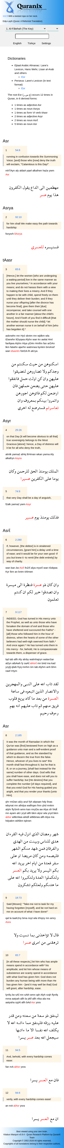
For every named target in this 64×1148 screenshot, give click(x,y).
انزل (27, 834)
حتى (44, 385)
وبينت (33, 841)
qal (7, 918)
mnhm (26, 666)
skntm (29, 335)
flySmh (16, 809)
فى (21, 691)
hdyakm (10, 820)
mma (8, 998)
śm (32, 666)
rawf (8, 670)
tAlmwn (29, 571)
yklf (30, 998)
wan (35, 339)
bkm (34, 813)
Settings (46, 43)
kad (53, 663)
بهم (12, 705)
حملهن (23, 385)
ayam (13, 813)
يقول (26, 187)
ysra (38, 1002)
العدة (39, 877)
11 (6, 1050)
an (16, 571)
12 (6, 1092)
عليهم (25, 705)
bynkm (42, 347)
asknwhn (10, 335)
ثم (40, 705)
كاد (27, 698)
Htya (25, 343)
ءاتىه (19, 1022)
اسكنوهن (51, 364)
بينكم (41, 400)
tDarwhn (10, 339)
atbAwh (16, 663)
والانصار (51, 691)
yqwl (29, 170)
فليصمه (52, 855)
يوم (49, 194)
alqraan (37, 801)
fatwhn (14, 347)
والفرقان (52, 848)
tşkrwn (27, 820)
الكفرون (15, 187)
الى (42, 187)
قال (56, 935)
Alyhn (29, 339)
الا (31, 1030)
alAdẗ (26, 817)
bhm (53, 666)
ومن (41, 855)
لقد (55, 684)
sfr (51, 809)
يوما (55, 478)
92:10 (18, 217)
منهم (46, 705)
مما (27, 1022)
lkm (7, 347)
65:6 (17, 269)
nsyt (30, 918)
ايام (34, 863)
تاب (48, 684)
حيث (32, 364)
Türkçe (31, 43)
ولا (44, 371)
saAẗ (27, 663)
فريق (55, 705)
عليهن (53, 378)
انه (17, 705)
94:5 (17, 1050)
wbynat (9, 805)
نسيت (23, 935)
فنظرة (27, 584)
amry (53, 918)
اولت (32, 378)
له (29, 407)
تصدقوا (46, 592)
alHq (24, 454)
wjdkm (42, 335)
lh (29, 350)
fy (22, 663)
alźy (20, 801)
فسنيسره (51, 247)
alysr (40, 813)
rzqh (49, 994)
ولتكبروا (27, 877)
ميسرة (11, 584)
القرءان (11, 834)
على (47, 478)
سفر (55, 863)
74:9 (17, 491)
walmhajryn (36, 659)
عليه (54, 1022)
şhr (7, 801)
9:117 (18, 612)
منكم (25, 848)
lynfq (8, 994)
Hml (50, 339)
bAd (44, 663)
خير (36, 592)
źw (17, 567)
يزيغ (20, 698)
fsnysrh (10, 233)
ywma (46, 454)
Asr (6, 726)
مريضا (26, 855)
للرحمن (22, 471)
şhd (44, 805)
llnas (49, 801)
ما (32, 698)
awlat (44, 339)
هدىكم (48, 884)
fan (45, 343)
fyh (31, 801)
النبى (27, 684)
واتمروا (52, 400)
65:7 (17, 955)
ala (44, 998)
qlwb (14, 666)
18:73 (18, 897)
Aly (52, 454)
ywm (51, 170)
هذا (55, 194)
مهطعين (52, 187)
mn (18, 335)
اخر (27, 863)
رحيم (44, 713)
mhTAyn (10, 170)
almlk (8, 454)
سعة (40, 1015)
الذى (35, 834)
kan (13, 567)
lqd (7, 659)
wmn (23, 809)
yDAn (31, 343)
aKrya (34, 350)
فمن (41, 848)
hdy (44, 801)
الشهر (16, 848)
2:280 (18, 539)
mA (12, 1066)
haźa (46, 170)
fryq (19, 666)
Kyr (7, 571)
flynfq (55, 994)
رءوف (54, 713)
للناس (44, 841)
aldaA (23, 170)
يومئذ (43, 471)
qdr (38, 994)
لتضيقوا (19, 371)
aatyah (16, 998)
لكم (43, 393)
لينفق (54, 1015)
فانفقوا (13, 378)
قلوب (13, 698)
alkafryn (10, 458)
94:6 (17, 1092)
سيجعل (52, 1037)
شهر (55, 834)
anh (48, 666)
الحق (33, 471)
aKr (19, 813)
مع (50, 1080)
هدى (54, 841)
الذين (39, 691)
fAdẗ (55, 809)
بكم (55, 870)
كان (49, 584)
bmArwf (50, 347)
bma (25, 918)
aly (17, 170)
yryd (24, 813)
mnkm (50, 805)
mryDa (35, 809)
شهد (34, 848)
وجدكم (53, 371)
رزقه (46, 1022)
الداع (34, 187)
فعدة (47, 863)
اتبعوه (29, 691)
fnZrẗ (28, 567)
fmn (39, 805)
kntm (21, 571)
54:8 (17, 150)
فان (15, 385)
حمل (23, 378)
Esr (23, 76)
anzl (26, 801)
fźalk (8, 504)
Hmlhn (39, 343)
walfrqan (32, 805)
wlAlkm (19, 820)
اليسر (47, 870)
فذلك (54, 517)
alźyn (8, 663)
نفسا (38, 1030)
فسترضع (38, 407)
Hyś (23, 335)
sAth (27, 994)
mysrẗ (40, 567)
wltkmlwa (17, 817)
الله (42, 684)
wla (47, 335)
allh (16, 659)
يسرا (22, 1037)
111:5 (5, 16)
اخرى (22, 407)
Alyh (43, 994)
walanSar (48, 659)
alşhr (8, 809)
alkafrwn (37, 170)
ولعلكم (36, 884)
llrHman (31, 454)
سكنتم (22, 364)
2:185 (18, 735)
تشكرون (24, 884)
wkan (39, 454)
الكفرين (37, 478)
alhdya (23, 805)
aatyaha (10, 1002)
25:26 (18, 429)
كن (39, 378)
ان (24, 592)
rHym (14, 670)
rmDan (14, 801)
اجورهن (22, 393)
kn (39, 339)
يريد (20, 863)
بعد (38, 698)
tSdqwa (53, 567)
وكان (12, 471)
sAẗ (17, 994)
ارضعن (53, 393)
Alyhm (42, 666)
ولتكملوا (51, 877)
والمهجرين (14, 684)
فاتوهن (34, 393)
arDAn (51, 343)
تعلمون (53, 599)
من (40, 364)
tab (12, 659)
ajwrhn (22, 347)
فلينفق (36, 1022)
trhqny (42, 918)
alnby (26, 659)
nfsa (39, 998)
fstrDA (24, 350)
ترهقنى (52, 942)
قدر (11, 1015)
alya (33, 567)
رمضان (45, 834)
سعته (26, 1015)
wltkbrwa (35, 817)
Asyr (7, 420)
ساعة (15, 691)
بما (32, 935)
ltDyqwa (20, 339)
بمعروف (29, 400)
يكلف (53, 1030)
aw (41, 809)
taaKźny (17, 918)
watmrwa (32, 347)
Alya (46, 809)
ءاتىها (20, 1030)
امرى (35, 942)
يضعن (34, 385)
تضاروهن (33, 371)
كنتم (18, 592)
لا (51, 935)
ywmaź (16, 454)
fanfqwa (10, 343)
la (11, 918)
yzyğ (8, 666)
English (17, 43)
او (19, 855)
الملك (53, 471)
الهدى (18, 841)
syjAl (18, 1002)
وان (45, 378)
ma (49, 663)
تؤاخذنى (42, 935)
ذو (44, 584)
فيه (20, 834)
